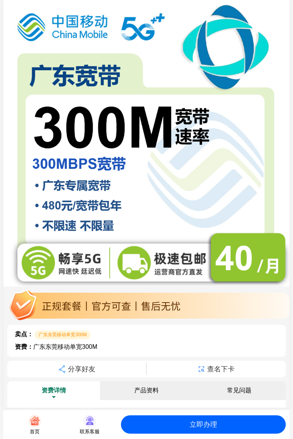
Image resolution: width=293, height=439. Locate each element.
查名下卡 (216, 369)
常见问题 (239, 390)
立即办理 (203, 424)
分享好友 (76, 369)
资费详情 (54, 390)
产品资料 (146, 390)
